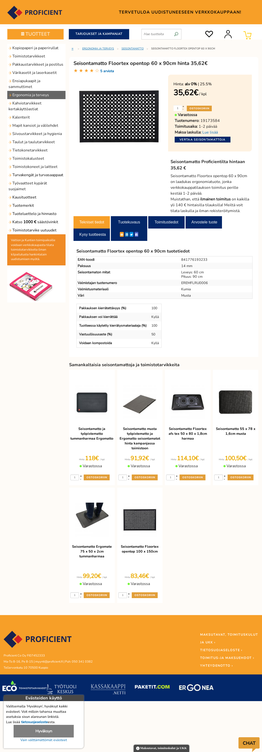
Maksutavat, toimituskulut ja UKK (161, 748)
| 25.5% (198, 84)
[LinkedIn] (127, 234)
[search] (176, 32)
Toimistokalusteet (26, 158)
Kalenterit (19, 117)
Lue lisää (210, 132)
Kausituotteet (22, 197)
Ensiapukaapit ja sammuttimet (24, 83)
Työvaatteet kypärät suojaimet (27, 186)
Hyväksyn (43, 731)
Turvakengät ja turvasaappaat (35, 175)
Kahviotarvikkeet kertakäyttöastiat (24, 106)
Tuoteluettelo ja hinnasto (32, 213)
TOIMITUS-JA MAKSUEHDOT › (227, 658)
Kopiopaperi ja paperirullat (33, 48)
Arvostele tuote (204, 222)
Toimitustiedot (166, 222)
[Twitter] (131, 234)
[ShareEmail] (122, 234)
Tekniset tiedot (91, 222)
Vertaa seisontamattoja (203, 140)
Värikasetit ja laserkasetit (32, 72)
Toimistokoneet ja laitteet (32, 166)
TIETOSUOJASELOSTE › (221, 650)
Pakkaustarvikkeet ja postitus (35, 64)
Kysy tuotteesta (92, 234)
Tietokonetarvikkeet (28, 150)
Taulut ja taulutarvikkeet (31, 142)
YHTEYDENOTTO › (216, 666)
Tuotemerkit (21, 205)
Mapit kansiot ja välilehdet (33, 125)
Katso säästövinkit (33, 222)
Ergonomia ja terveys (28, 95)
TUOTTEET (35, 34)
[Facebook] (136, 234)
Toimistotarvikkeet (26, 56)
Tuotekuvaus (129, 222)
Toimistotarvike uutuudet (32, 230)
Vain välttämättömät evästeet (43, 739)
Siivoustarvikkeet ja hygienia (35, 133)
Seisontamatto (133, 48)
